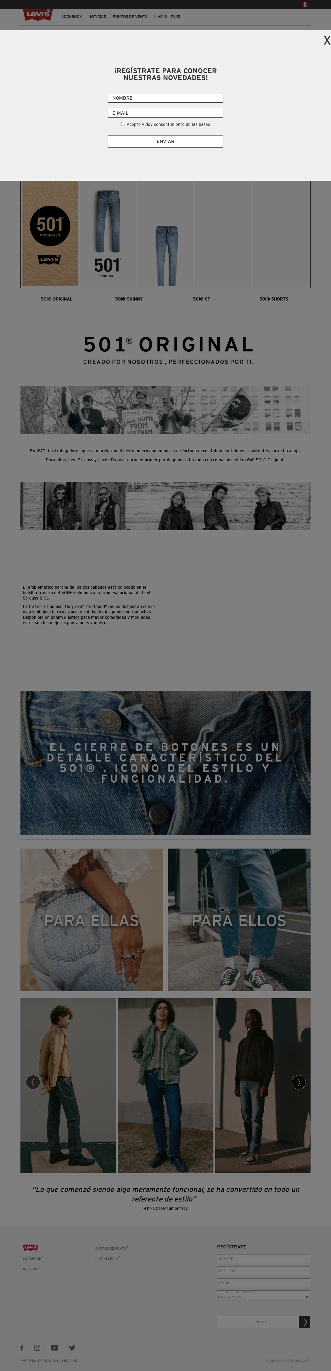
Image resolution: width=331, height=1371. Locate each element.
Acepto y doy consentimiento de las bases (168, 124)
